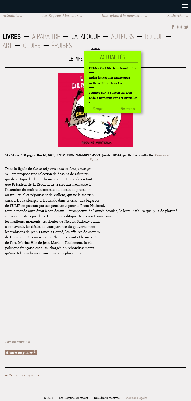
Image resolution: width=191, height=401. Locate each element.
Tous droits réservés (107, 398)
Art (7, 45)
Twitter (186, 27)
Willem (95, 159)
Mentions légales (136, 398)
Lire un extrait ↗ (17, 342)
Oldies (32, 45)
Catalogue (85, 36)
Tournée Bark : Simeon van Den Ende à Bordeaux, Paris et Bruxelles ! (113, 98)
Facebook (173, 27)
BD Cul (154, 36)
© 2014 (48, 398)
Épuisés (62, 45)
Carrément (162, 155)
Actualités (11, 15)
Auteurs (122, 36)
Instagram (179, 27)
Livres (12, 36)
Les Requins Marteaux (60, 15)
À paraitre (46, 36)
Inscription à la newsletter (123, 15)
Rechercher (176, 15)
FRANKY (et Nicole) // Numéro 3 (111, 68)
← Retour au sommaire (22, 375)
